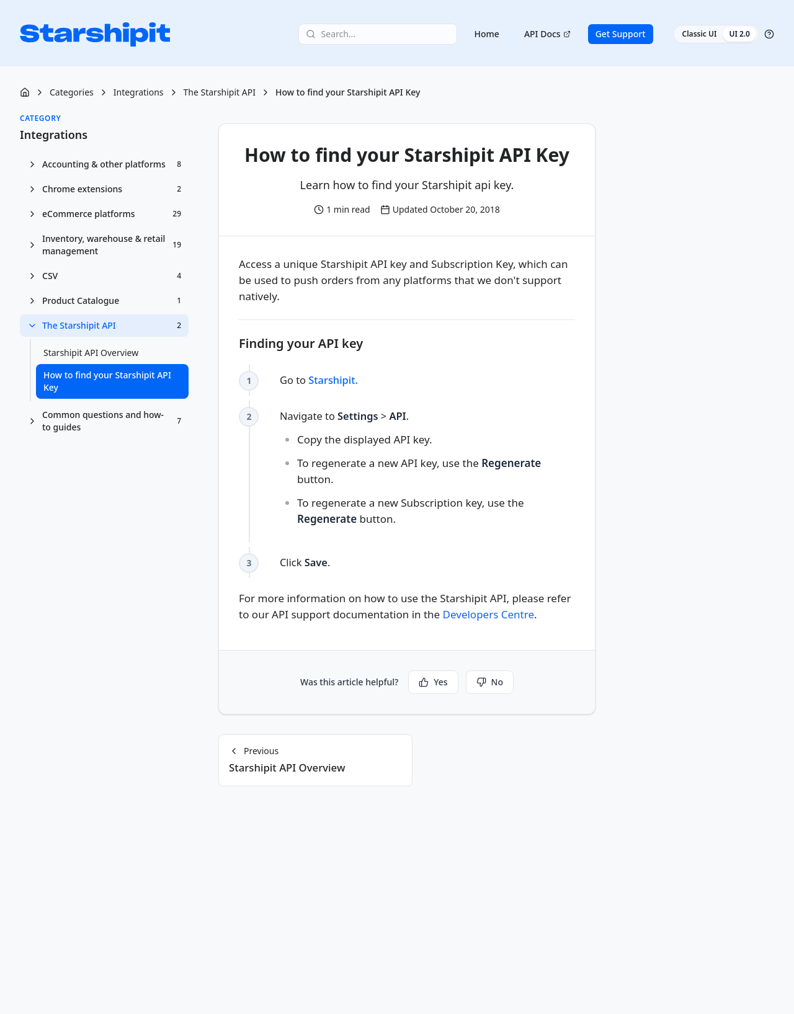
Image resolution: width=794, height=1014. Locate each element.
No (489, 682)
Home (487, 34)
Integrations (139, 92)
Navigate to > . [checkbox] (427, 469)
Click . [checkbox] (306, 562)
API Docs (547, 34)
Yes (433, 682)
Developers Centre (488, 614)
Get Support (621, 34)
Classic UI (699, 34)
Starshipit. (335, 380)
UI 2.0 (739, 34)
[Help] (769, 35)
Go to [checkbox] (320, 380)
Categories (72, 92)
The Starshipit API (220, 92)
